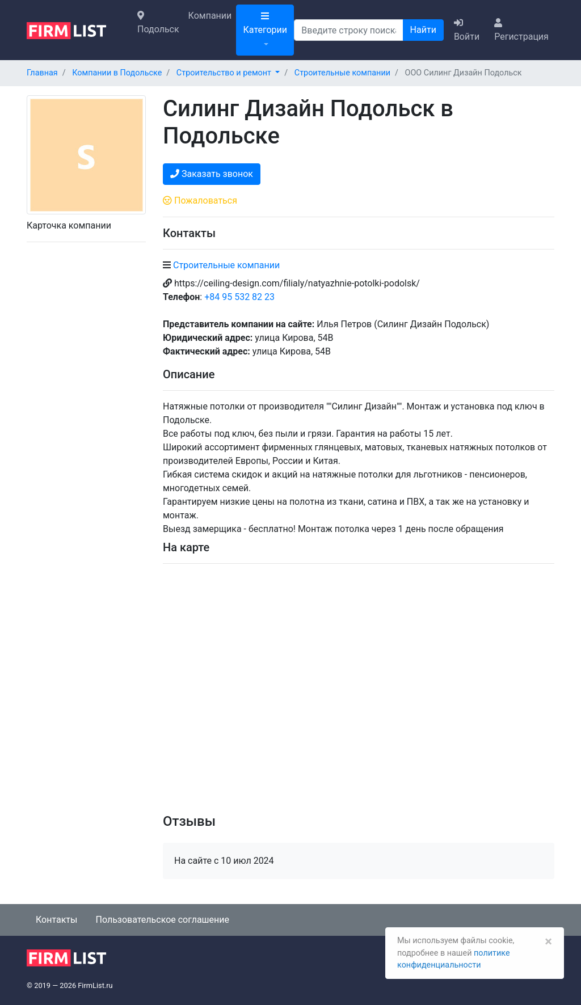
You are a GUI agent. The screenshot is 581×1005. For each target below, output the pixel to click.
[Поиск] (348, 30)
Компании (210, 15)
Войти (466, 30)
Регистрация (521, 30)
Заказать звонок (211, 173)
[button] (228, 73)
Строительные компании (226, 265)
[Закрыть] (548, 941)
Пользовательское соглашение (162, 919)
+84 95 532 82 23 (239, 297)
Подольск (158, 23)
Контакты (56, 919)
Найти (423, 29)
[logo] (75, 29)
